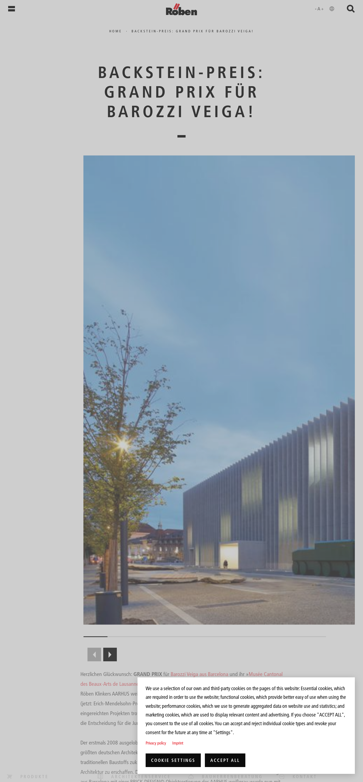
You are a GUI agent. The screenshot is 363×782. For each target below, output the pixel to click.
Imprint (177, 743)
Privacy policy (156, 743)
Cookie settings (173, 760)
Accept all (225, 760)
